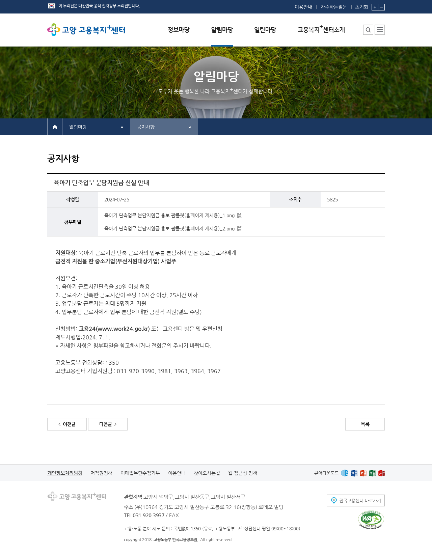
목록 (365, 424)
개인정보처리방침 (64, 473)
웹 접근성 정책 (242, 473)
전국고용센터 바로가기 (360, 500)
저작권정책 (101, 473)
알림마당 (78, 127)
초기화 (361, 4)
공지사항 (146, 127)
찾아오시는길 (207, 473)
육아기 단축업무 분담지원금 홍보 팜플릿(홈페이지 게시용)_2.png (169, 228)
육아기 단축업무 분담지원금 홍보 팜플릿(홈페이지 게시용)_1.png (169, 215)
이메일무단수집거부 (140, 473)
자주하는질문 (334, 6)
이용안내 (303, 6)
